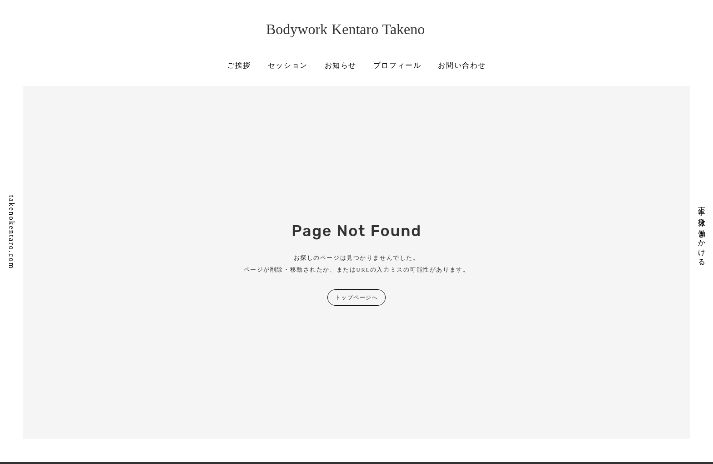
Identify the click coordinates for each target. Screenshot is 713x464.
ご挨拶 (239, 65)
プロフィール (397, 65)
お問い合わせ (462, 65)
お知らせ (340, 65)
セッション (288, 65)
